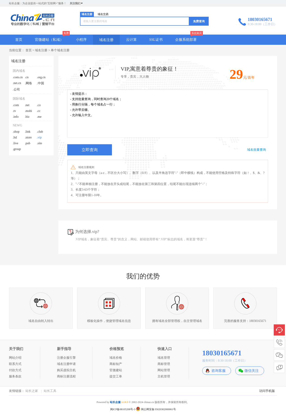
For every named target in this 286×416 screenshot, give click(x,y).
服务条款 (15, 376)
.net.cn (17, 83)
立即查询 (90, 150)
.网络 (28, 83)
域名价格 (115, 357)
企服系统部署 (186, 39)
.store (28, 137)
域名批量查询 (256, 149)
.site (39, 143)
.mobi (28, 111)
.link (27, 131)
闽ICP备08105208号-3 (122, 409)
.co (39, 105)
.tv (14, 111)
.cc (38, 111)
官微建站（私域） (49, 39)
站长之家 (31, 391)
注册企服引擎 (66, 357)
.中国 (40, 83)
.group (17, 149)
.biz (27, 116)
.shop (16, 131)
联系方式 (15, 364)
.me (39, 116)
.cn (27, 77)
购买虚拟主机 (66, 370)
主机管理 (164, 376)
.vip (39, 137)
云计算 (131, 39)
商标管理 (164, 364)
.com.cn (18, 77)
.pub (27, 143)
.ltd (15, 137)
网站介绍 (15, 357)
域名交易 (103, 14)
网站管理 (164, 370)
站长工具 (50, 391)
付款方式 (15, 370)
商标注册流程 (66, 376)
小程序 (81, 39)
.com (16, 105)
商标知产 (115, 364)
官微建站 (115, 370)
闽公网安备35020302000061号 (156, 409)
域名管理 (164, 357)
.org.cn (41, 77)
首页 (18, 39)
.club (40, 131)
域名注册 (87, 14)
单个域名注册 (60, 50)
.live (15, 143)
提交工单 (115, 376)
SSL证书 (156, 39)
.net (27, 105)
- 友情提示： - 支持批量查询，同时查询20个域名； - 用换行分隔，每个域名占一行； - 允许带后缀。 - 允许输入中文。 (167, 113)
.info (16, 116)
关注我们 (76, 3)
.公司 (16, 89)
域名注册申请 (66, 364)
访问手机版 (267, 391)
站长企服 (115, 402)
